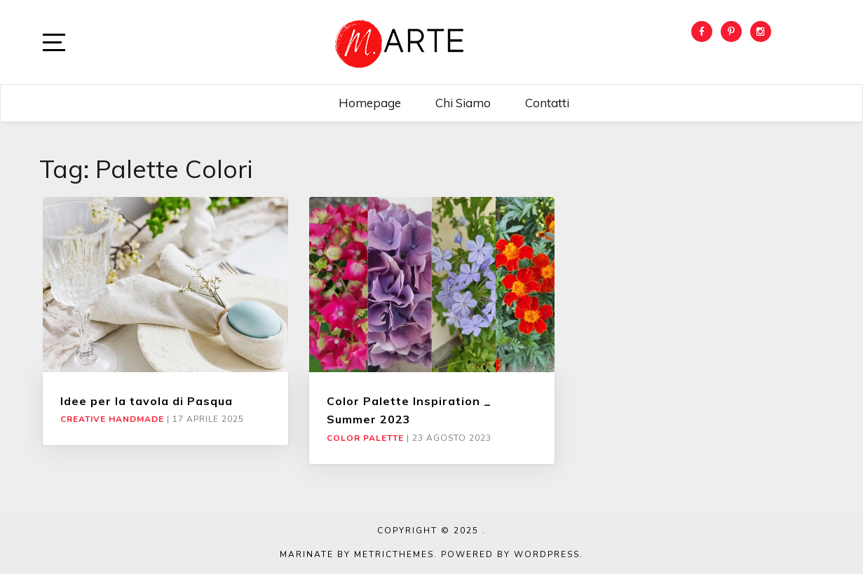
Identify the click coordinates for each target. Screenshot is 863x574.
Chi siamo (463, 102)
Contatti (547, 102)
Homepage (370, 102)
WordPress (547, 554)
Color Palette (365, 438)
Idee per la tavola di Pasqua (146, 401)
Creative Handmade (112, 419)
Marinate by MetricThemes (357, 554)
